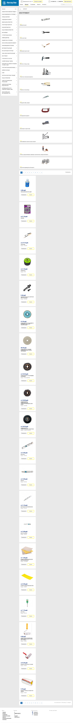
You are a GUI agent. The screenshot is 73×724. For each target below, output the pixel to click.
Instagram (36, 714)
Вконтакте (36, 713)
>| (41, 172)
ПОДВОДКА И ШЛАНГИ (6, 19)
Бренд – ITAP (23, 271)
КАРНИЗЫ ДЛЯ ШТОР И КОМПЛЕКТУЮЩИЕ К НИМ (7, 89)
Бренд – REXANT (24, 245)
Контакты (44, 4)
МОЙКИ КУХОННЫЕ (6, 70)
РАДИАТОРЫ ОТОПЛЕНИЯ (7, 40)
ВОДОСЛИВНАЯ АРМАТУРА (7, 29)
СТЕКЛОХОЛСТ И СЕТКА (7, 58)
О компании (32, 4)
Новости (38, 4)
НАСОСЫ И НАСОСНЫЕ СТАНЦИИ (8, 75)
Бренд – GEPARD (24, 298)
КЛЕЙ (3, 72)
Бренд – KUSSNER (24, 561)
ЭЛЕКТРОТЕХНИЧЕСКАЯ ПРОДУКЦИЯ (7, 81)
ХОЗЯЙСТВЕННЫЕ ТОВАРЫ (7, 61)
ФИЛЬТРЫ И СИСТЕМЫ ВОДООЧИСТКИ (6, 85)
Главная (21, 4)
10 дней (16, 715)
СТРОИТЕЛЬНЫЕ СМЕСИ (7, 35)
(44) (53, 1)
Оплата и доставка (6, 715)
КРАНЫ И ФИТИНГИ (6, 16)
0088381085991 (17, 713)
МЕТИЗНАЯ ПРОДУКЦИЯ (7, 48)
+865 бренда (16, 717)
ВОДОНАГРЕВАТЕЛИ (6, 27)
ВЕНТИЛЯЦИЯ (4, 32)
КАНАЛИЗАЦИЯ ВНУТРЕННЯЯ (8, 45)
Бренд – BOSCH (24, 613)
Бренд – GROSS (24, 455)
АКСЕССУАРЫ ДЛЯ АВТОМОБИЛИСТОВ (6, 93)
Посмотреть (23, 194)
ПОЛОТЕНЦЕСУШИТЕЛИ (7, 24)
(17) (60, 1)
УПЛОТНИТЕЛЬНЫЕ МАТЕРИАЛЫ (8, 67)
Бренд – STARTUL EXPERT (26, 430)
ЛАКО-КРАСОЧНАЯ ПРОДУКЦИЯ (8, 53)
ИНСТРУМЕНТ (5, 55)
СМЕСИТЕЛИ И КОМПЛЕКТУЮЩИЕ (9, 11)
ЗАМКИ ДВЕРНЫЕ (5, 37)
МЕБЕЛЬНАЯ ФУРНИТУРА (7, 22)
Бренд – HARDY (24, 586)
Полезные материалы (7, 718)
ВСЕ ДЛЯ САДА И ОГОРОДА (7, 50)
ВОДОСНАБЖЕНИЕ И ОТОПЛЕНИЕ (9, 14)
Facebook (36, 712)
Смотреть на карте (38, 1)
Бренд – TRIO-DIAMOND (25, 377)
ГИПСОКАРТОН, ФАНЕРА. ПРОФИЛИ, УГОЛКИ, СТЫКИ (9, 64)
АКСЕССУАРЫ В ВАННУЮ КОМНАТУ (9, 42)
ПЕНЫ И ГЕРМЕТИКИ (6, 77)
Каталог (26, 4)
